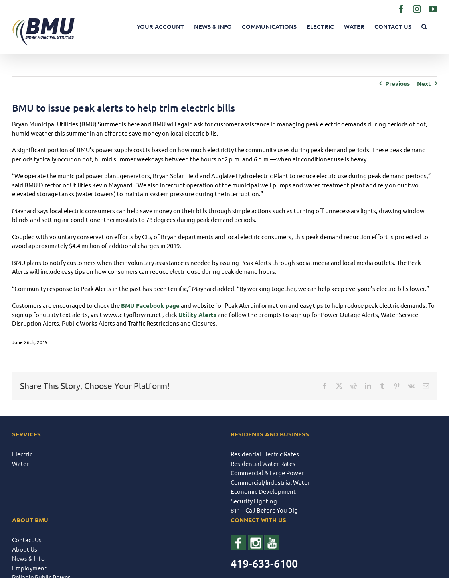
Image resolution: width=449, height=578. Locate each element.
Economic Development (263, 491)
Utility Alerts (197, 314)
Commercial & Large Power (267, 472)
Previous (397, 83)
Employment (29, 568)
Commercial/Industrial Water (270, 482)
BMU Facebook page (150, 305)
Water (20, 463)
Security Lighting (254, 501)
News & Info (28, 558)
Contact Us (27, 539)
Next (424, 83)
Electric (22, 454)
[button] (424, 26)
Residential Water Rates (263, 463)
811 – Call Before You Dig (264, 510)
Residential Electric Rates (265, 454)
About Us (24, 549)
